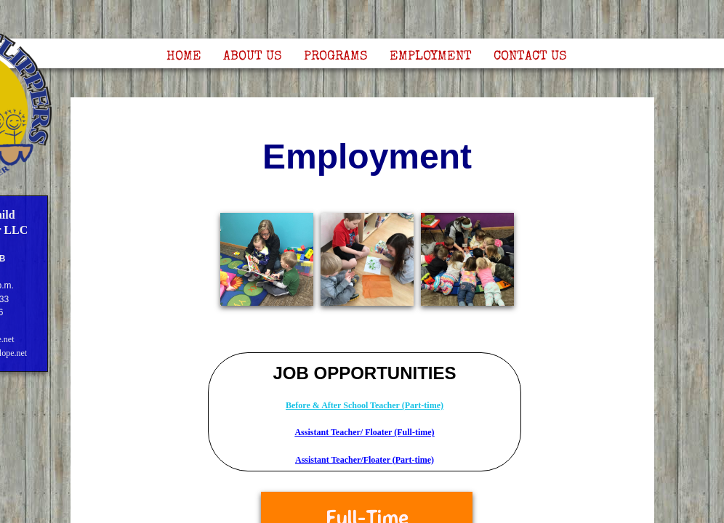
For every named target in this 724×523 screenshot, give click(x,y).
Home (183, 56)
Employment (431, 56)
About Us (252, 56)
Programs (336, 56)
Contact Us (530, 56)
